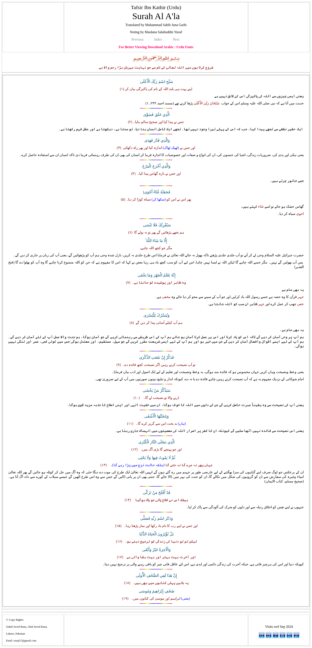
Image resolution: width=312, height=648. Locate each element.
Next (176, 39)
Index (158, 39)
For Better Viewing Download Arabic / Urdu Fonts (156, 47)
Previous (138, 39)
